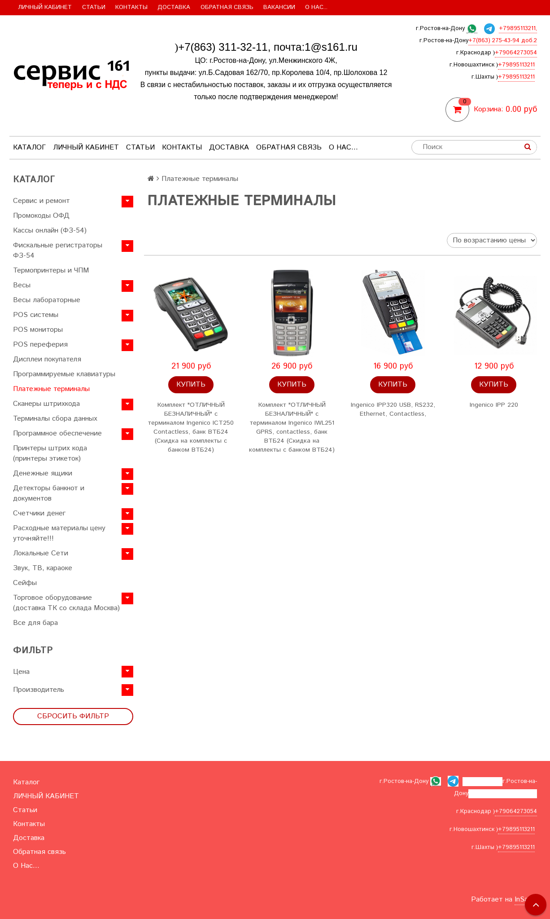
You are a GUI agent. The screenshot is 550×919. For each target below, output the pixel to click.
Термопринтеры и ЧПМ (51, 270)
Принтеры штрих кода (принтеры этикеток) (50, 453)
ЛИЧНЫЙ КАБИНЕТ (45, 7)
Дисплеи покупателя (47, 359)
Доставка (173, 7)
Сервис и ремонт (41, 201)
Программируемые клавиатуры (64, 374)
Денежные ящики (42, 473)
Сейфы (25, 583)
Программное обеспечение (57, 433)
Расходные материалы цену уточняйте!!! (59, 533)
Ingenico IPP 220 (494, 404)
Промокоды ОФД (41, 216)
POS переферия (40, 344)
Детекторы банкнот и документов (48, 493)
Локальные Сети (40, 553)
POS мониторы (38, 330)
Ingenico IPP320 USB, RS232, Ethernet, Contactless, (393, 409)
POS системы (35, 315)
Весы (22, 285)
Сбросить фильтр (73, 716)
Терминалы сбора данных (55, 418)
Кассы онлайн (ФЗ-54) (50, 230)
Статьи (93, 7)
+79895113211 (516, 65)
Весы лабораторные (46, 300)
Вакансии (279, 7)
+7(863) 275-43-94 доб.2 (502, 40)
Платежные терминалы (51, 389)
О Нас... (316, 7)
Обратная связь (227, 7)
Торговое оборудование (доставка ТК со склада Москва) (66, 603)
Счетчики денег (39, 513)
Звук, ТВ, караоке (42, 568)
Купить (190, 384)
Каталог (29, 147)
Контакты (131, 7)
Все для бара (35, 623)
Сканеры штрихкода (46, 404)
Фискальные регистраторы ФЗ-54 (57, 250)
